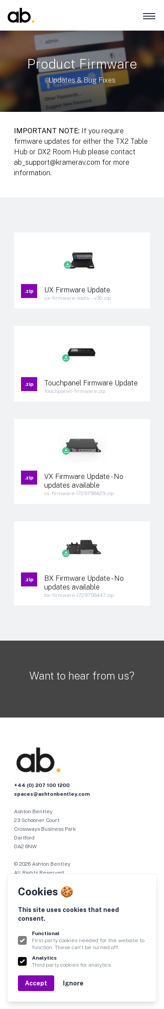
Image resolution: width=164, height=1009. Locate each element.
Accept (36, 983)
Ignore (73, 983)
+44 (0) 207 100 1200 (42, 785)
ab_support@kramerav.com (57, 162)
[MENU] (148, 15)
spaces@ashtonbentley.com (52, 794)
